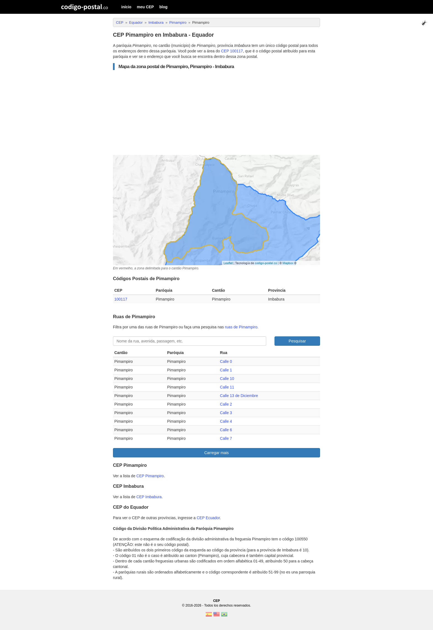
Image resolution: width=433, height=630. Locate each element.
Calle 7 (226, 438)
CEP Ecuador (208, 518)
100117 (120, 299)
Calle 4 (226, 421)
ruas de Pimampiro (241, 327)
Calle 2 (226, 404)
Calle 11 (227, 387)
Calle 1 (226, 370)
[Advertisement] (216, 112)
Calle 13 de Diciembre (239, 395)
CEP (216, 601)
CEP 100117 (232, 51)
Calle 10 (227, 378)
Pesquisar (297, 341)
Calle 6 (226, 430)
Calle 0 (226, 361)
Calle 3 (226, 413)
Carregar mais (216, 453)
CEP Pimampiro (150, 476)
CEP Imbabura (149, 497)
